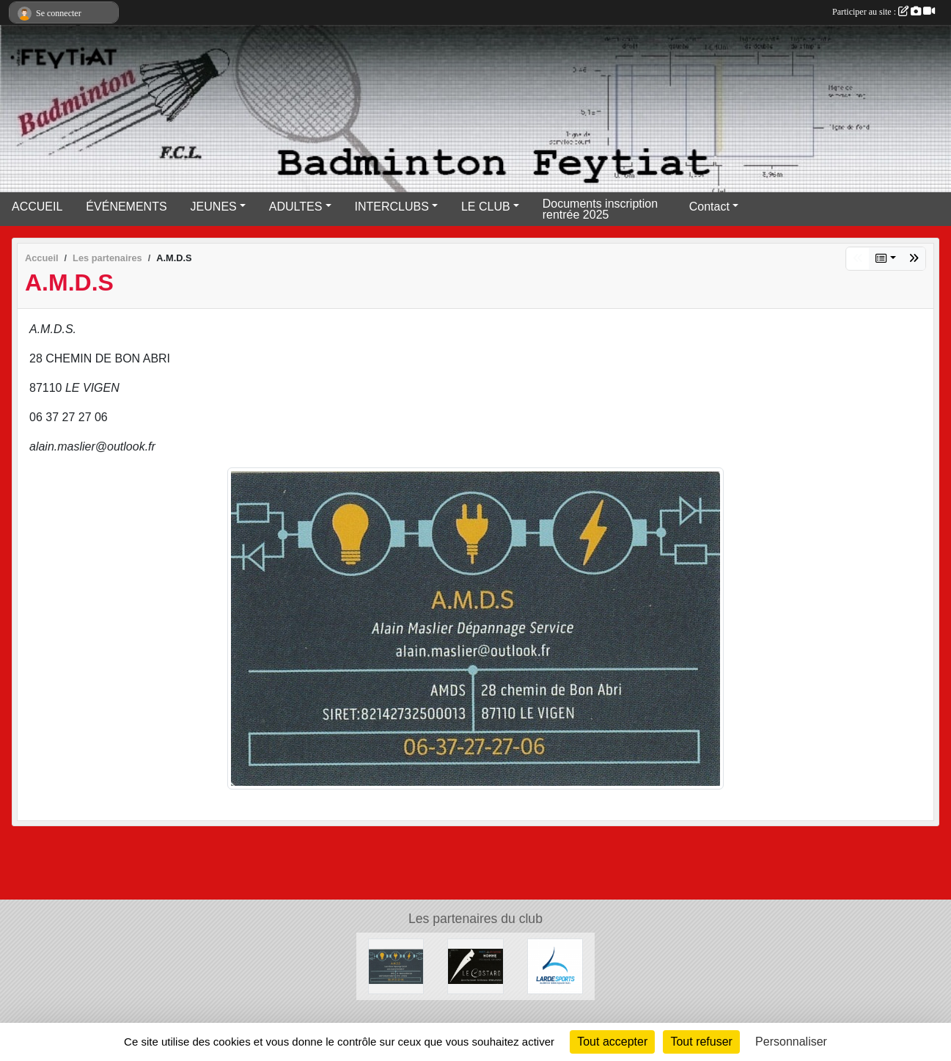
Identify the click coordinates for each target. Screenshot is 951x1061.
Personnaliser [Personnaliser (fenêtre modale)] (791, 1041)
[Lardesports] (555, 965)
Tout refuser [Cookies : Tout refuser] (701, 1041)
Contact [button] (709, 206)
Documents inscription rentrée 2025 (600, 209)
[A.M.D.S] (396, 965)
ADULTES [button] (296, 206)
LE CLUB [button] (485, 206)
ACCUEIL (37, 206)
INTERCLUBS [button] (392, 206)
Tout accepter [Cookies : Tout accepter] (612, 1041)
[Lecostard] (475, 965)
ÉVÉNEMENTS (126, 206)
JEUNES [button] (214, 206)
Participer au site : (883, 12)
